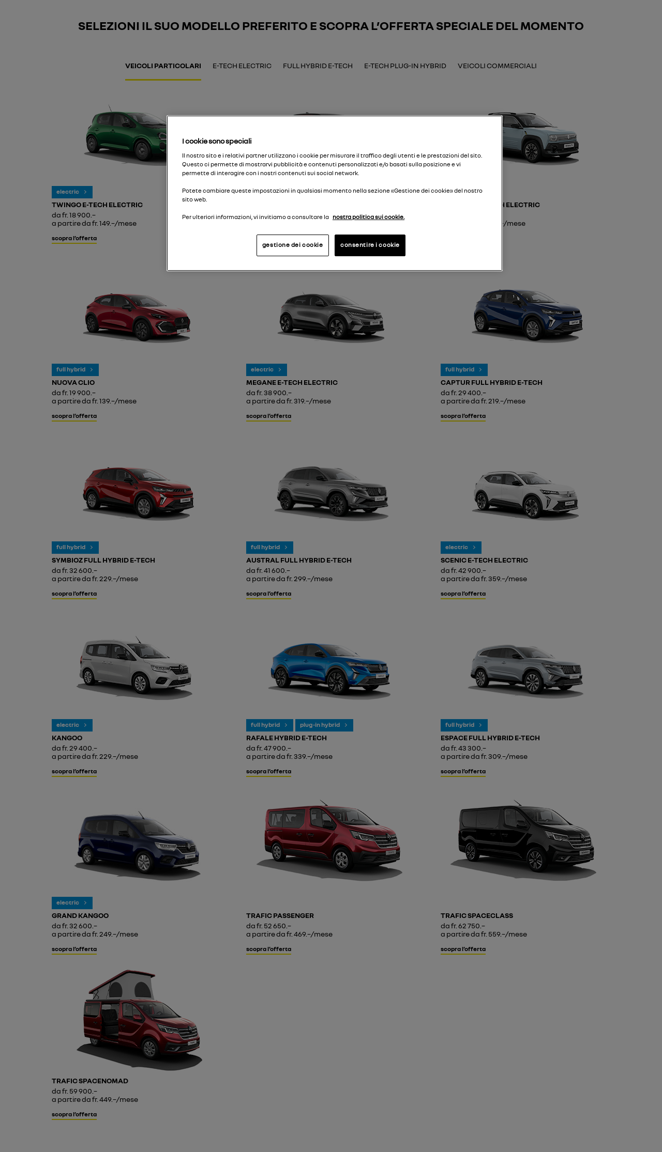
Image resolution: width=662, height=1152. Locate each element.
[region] (335, 193)
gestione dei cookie (292, 244)
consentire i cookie (370, 244)
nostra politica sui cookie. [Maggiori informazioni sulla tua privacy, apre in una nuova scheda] (368, 217)
